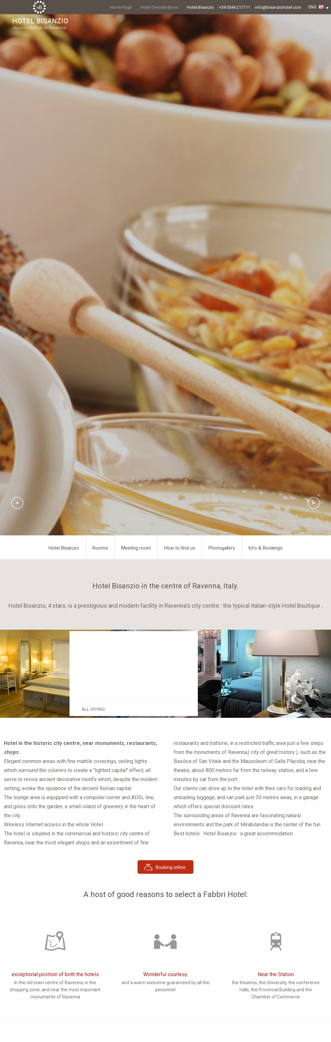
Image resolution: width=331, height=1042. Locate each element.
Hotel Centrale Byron (159, 7)
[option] (55, 674)
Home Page (121, 7)
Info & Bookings (265, 548)
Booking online (171, 867)
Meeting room (136, 548)
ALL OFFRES (93, 709)
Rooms (100, 548)
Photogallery (221, 548)
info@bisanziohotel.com (278, 7)
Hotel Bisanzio (200, 7)
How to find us (179, 548)
